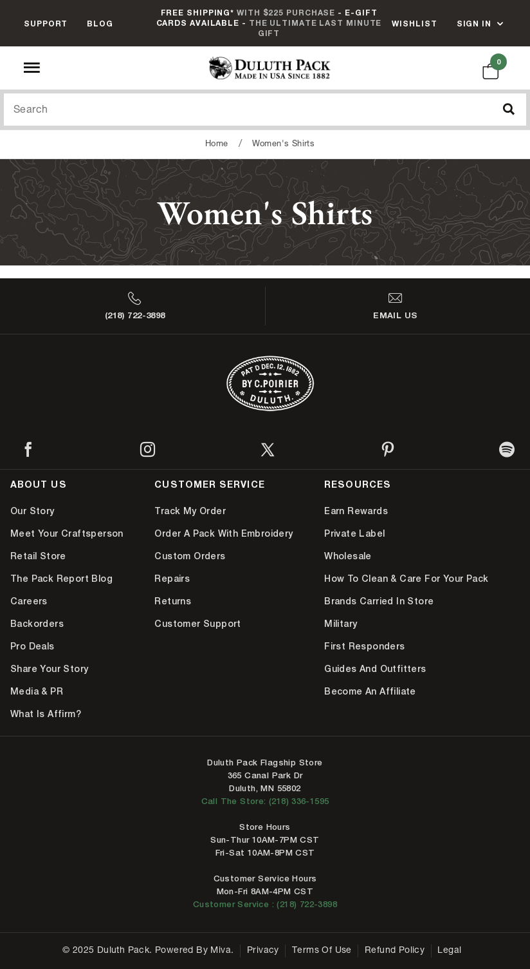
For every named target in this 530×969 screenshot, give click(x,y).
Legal (449, 950)
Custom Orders (189, 556)
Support (46, 23)
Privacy (263, 950)
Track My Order (190, 511)
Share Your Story (49, 669)
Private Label (354, 533)
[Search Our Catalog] (265, 109)
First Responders (364, 646)
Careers (29, 601)
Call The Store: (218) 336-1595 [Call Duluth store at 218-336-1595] (265, 801)
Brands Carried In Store (379, 601)
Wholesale (348, 556)
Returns (172, 601)
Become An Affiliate (370, 691)
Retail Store (38, 556)
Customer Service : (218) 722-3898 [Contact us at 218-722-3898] (265, 904)
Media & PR (36, 691)
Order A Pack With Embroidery (223, 533)
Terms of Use (322, 950)
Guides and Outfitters (375, 669)
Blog (100, 23)
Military (340, 624)
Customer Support (197, 624)
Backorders (37, 624)
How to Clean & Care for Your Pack (406, 578)
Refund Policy (395, 950)
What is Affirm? (45, 714)
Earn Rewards (356, 511)
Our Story (32, 511)
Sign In (474, 23)
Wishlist (414, 23)
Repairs (172, 578)
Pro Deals (32, 646)
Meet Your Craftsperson (66, 533)
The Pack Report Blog (61, 578)
